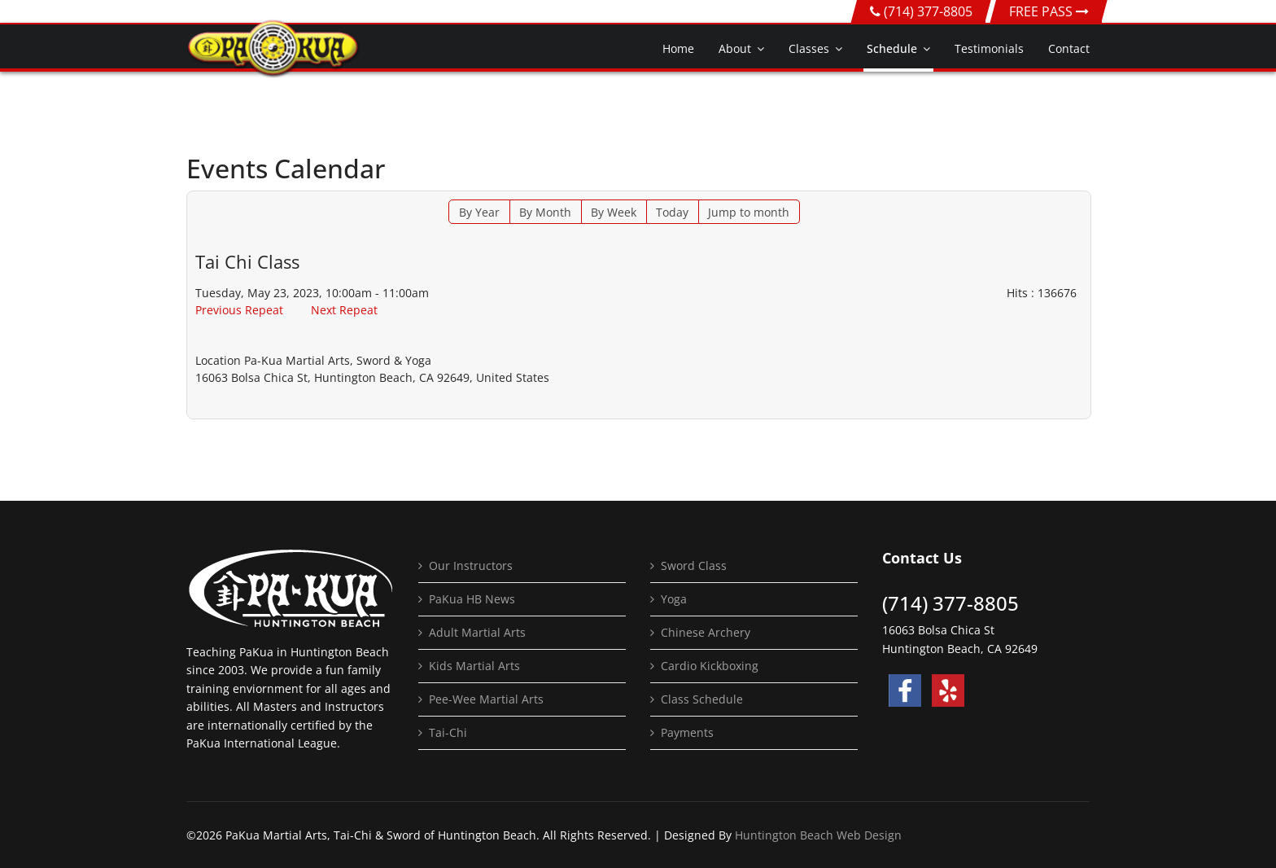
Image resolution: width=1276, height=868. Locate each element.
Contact (1069, 48)
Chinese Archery (705, 632)
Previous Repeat (239, 310)
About (735, 48)
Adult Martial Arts (477, 632)
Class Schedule (702, 699)
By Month (545, 212)
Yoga (674, 599)
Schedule (892, 48)
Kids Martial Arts (474, 665)
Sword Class (694, 565)
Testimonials (989, 48)
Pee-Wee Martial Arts (486, 699)
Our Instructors (471, 565)
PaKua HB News (472, 599)
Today (672, 212)
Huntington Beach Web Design (818, 835)
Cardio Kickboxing (709, 665)
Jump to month (748, 212)
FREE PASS (1049, 11)
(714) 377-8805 (928, 11)
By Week (613, 212)
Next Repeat (344, 310)
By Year (479, 212)
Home (678, 48)
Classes (809, 48)
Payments (687, 732)
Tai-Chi (448, 732)
